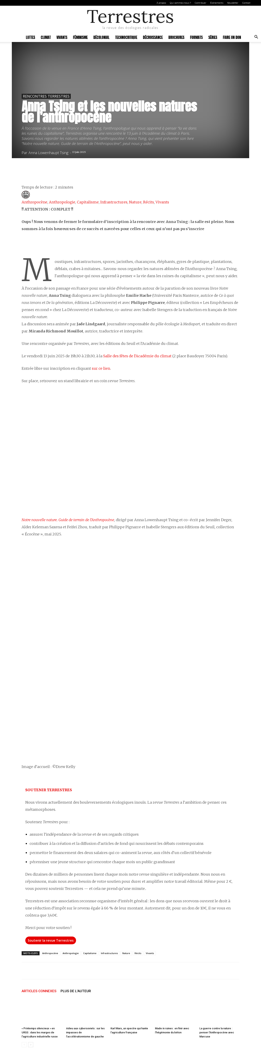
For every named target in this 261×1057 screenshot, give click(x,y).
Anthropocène (34, 202)
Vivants (61, 37)
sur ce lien (101, 368)
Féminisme (80, 37)
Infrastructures (113, 202)
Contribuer (200, 2)
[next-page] (30, 1044)
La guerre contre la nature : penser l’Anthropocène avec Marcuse (216, 1032)
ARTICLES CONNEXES (39, 991)
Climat (46, 37)
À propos (161, 2)
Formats (196, 37)
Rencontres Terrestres (46, 96)
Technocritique (126, 37)
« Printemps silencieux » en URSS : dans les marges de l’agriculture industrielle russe (40, 1032)
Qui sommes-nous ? (180, 2)
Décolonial (101, 37)
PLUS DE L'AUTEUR (76, 991)
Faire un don (232, 37)
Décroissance (153, 37)
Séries (212, 37)
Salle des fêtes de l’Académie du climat (137, 356)
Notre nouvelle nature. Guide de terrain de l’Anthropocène (68, 519)
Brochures (176, 37)
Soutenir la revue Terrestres (51, 940)
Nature (135, 202)
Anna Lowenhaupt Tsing (48, 152)
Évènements (216, 2)
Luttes (30, 37)
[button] (256, 37)
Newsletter (232, 2)
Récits (148, 202)
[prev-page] (24, 1044)
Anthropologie (62, 202)
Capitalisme (88, 202)
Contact (246, 2)
